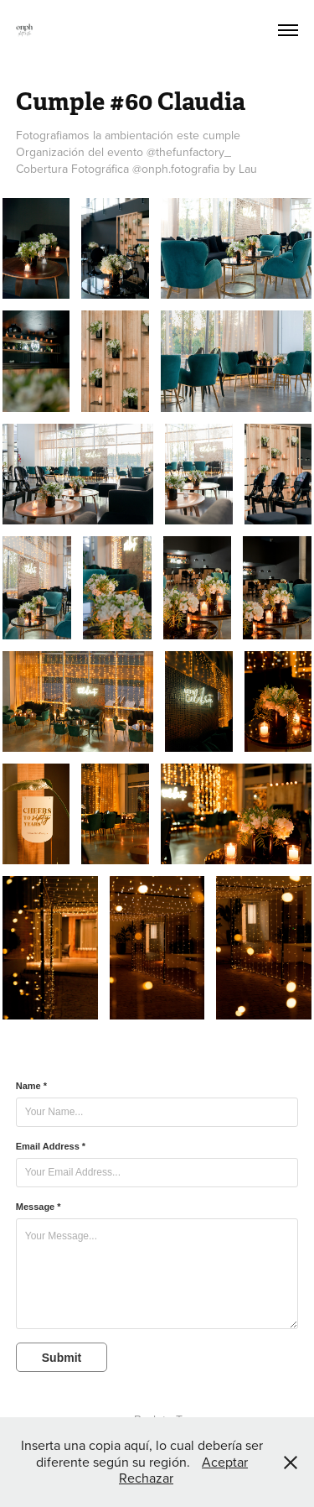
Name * (31, 1086)
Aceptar (225, 1461)
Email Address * (50, 1146)
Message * (38, 1207)
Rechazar (146, 1477)
